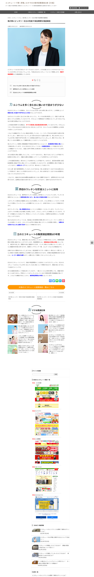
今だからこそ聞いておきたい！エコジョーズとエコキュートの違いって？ (76, 242)
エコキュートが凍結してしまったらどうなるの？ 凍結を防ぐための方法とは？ (76, 213)
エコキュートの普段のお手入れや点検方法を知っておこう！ (56, 344)
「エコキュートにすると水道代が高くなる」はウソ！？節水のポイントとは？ (76, 295)
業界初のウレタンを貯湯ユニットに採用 (23, 88)
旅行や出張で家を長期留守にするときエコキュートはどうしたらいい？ (76, 261)
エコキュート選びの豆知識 (57, 12)
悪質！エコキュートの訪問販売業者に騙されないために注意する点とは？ (76, 417)
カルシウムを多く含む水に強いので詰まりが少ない (26, 85)
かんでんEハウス (74, 110)
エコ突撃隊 (72, 71)
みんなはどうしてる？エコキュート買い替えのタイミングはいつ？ (76, 441)
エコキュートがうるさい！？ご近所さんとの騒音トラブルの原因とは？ (56, 363)
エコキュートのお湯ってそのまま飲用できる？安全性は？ (56, 354)
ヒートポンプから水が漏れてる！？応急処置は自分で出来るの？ (76, 254)
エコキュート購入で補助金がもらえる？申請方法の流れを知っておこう (76, 489)
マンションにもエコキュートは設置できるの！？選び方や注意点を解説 (76, 448)
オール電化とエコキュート (74, 524)
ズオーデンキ (73, 90)
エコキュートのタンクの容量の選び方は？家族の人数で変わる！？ (76, 476)
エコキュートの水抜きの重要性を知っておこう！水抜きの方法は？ (76, 288)
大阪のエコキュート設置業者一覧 (36, 12)
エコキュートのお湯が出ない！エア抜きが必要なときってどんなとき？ (76, 280)
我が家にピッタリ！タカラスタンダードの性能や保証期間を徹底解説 (76, 347)
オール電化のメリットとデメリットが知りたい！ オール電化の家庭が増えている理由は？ (26, 335)
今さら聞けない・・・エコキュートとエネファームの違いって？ (76, 329)
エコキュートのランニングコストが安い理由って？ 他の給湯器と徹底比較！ (76, 228)
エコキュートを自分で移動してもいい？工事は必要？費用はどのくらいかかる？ (76, 302)
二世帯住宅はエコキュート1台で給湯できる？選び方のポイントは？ (76, 268)
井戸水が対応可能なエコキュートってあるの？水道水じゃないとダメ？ (76, 359)
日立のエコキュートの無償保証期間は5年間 (24, 92)
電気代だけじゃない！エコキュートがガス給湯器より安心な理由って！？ (76, 371)
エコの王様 (73, 32)
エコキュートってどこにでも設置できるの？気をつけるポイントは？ (76, 469)
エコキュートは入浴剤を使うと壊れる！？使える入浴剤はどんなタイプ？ (76, 402)
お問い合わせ (78, 12)
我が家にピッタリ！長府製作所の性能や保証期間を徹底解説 (56, 334)
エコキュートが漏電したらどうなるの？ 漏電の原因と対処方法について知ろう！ (76, 206)
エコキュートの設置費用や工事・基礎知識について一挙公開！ (75, 557)
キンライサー (73, 51)
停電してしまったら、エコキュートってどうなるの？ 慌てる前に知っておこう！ (76, 235)
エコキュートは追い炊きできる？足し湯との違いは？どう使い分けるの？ (76, 395)
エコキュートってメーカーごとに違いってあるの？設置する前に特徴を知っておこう (76, 545)
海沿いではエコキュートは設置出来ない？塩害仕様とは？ (26, 364)
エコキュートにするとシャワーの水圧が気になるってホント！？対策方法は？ (76, 424)
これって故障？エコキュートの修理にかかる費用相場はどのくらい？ (26, 355)
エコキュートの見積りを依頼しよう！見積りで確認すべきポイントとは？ (76, 409)
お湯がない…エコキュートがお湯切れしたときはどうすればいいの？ (76, 388)
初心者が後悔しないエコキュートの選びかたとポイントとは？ (26, 345)
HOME (16, 12)
